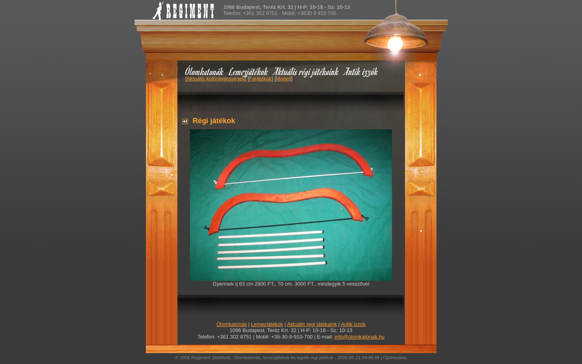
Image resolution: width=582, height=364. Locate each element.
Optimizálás (395, 357)
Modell (283, 79)
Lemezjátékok (249, 71)
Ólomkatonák (204, 71)
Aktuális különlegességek (216, 79)
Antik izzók (361, 71)
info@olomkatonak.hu (359, 337)
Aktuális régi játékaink (306, 71)
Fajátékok (260, 79)
